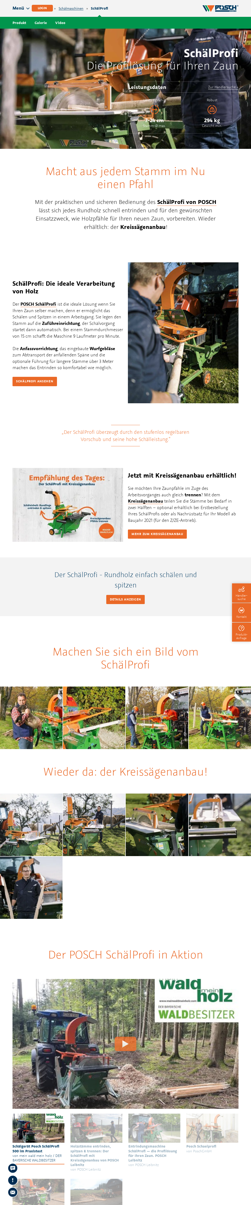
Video (60, 22)
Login (42, 8)
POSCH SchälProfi (38, 304)
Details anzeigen (125, 599)
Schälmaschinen (71, 8)
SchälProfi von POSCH (186, 202)
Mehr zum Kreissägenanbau (157, 534)
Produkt (19, 22)
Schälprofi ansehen (34, 381)
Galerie (41, 22)
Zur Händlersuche (222, 87)
